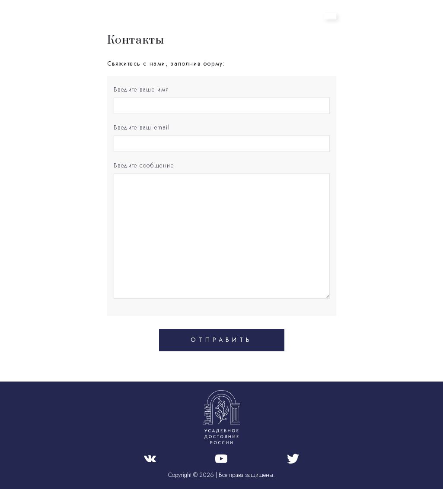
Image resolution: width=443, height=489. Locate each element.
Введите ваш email (142, 127)
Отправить (221, 339)
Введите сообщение (144, 165)
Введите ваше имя (142, 89)
